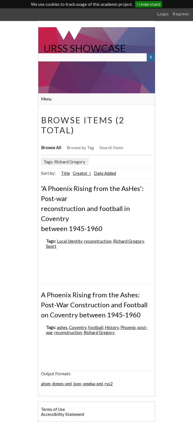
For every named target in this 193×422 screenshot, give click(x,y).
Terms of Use (53, 409)
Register (181, 14)
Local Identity (69, 241)
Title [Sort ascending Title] (65, 173)
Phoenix (128, 327)
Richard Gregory (128, 241)
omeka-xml (93, 383)
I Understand (148, 4)
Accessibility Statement (63, 414)
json (77, 383)
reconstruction (98, 241)
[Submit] (151, 57)
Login (163, 14)
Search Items (111, 147)
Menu (46, 98)
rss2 (109, 383)
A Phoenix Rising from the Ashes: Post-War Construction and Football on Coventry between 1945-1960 (94, 305)
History (112, 327)
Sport (51, 246)
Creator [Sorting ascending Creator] (80, 173)
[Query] (96, 57)
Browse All (51, 147)
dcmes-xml (62, 383)
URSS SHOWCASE (85, 48)
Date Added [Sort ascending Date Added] (105, 173)
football (95, 327)
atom (45, 383)
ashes (62, 327)
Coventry (77, 327)
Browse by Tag (80, 147)
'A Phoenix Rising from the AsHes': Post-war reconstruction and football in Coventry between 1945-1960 (92, 208)
